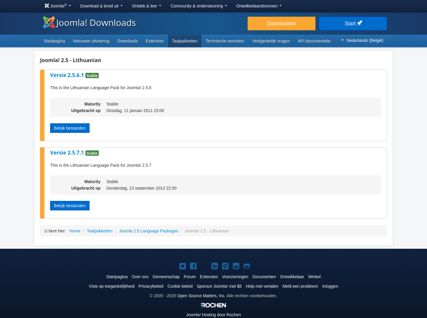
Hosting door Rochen (213, 314)
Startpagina (54, 41)
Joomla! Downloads (89, 22)
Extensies (155, 41)
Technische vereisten (224, 41)
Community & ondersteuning (199, 6)
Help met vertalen (262, 286)
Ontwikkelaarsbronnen (259, 6)
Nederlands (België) (362, 40)
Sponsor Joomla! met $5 (219, 286)
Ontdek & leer (147, 6)
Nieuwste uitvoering (91, 41)
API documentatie (314, 41)
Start (353, 23)
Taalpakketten (184, 41)
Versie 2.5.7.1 (67, 152)
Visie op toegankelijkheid (112, 286)
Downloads (127, 41)
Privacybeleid (151, 286)
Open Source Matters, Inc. (201, 295)
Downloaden (281, 23)
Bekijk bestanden (70, 128)
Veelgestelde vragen (271, 41)
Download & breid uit (101, 6)
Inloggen (330, 286)
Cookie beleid (180, 286)
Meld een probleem (300, 286)
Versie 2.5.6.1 (67, 74)
